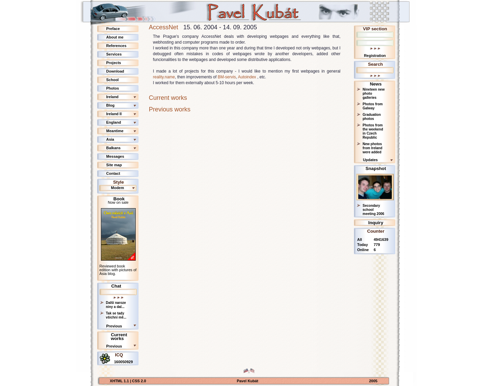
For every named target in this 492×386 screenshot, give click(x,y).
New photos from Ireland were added (373, 148)
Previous (114, 326)
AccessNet (163, 27)
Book (119, 198)
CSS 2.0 (139, 381)
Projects (113, 63)
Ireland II (114, 114)
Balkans (113, 148)
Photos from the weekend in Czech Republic (373, 131)
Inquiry (375, 222)
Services (114, 54)
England (113, 122)
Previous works (170, 109)
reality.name (164, 77)
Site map (114, 165)
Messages (115, 156)
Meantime (115, 131)
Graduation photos (372, 117)
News (376, 84)
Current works (119, 336)
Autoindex (247, 77)
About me (115, 37)
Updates (370, 160)
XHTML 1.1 (120, 381)
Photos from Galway (373, 106)
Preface (113, 29)
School (112, 80)
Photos (112, 88)
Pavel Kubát (247, 381)
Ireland (112, 97)
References (116, 46)
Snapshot (376, 168)
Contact (113, 173)
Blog (110, 105)
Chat (116, 286)
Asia (110, 139)
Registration (375, 55)
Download (115, 71)
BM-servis (227, 77)
